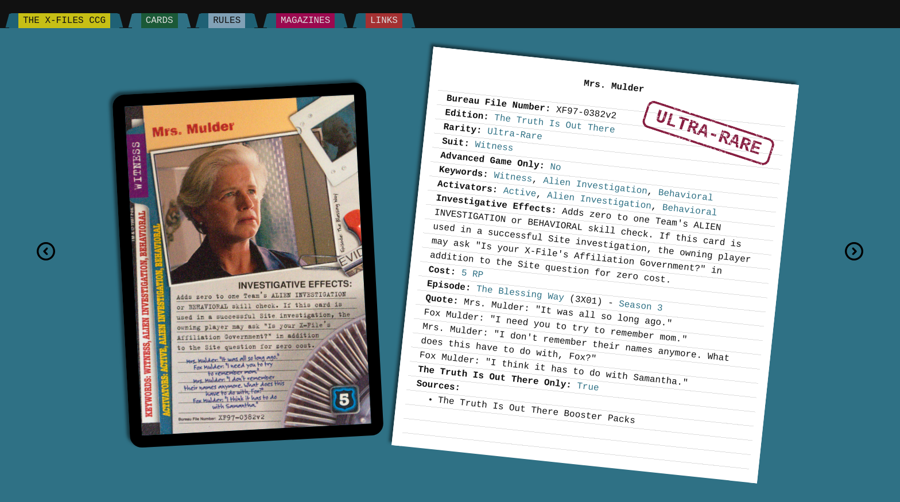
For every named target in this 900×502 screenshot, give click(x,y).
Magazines (305, 20)
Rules (226, 20)
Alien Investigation (594, 186)
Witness (494, 146)
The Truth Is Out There (554, 123)
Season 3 (640, 306)
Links (384, 20)
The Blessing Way (520, 293)
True (587, 387)
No (556, 167)
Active (520, 192)
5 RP (472, 274)
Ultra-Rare (708, 133)
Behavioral (685, 196)
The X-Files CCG (64, 20)
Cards (159, 20)
